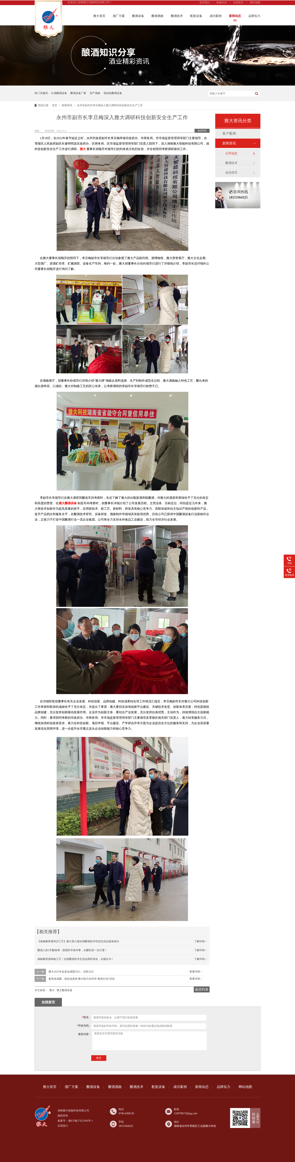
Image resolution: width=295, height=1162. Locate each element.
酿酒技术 (177, 15)
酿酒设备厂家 (78, 93)
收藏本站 (221, 2)
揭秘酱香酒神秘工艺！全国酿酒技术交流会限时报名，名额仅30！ (75, 959)
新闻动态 (235, 15)
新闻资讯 (67, 105)
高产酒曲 (95, 93)
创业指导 (231, 172)
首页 (55, 105)
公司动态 (231, 153)
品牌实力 (254, 15)
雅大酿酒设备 (64, 990)
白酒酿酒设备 (59, 93)
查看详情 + (195, 971)
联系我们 (205, 2)
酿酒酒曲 (157, 15)
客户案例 (229, 133)
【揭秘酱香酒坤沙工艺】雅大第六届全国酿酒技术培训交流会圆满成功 (78, 941)
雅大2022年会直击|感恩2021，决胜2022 (71, 971)
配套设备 (196, 15)
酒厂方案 (119, 15)
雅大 (52, 990)
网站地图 (255, 2)
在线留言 (238, 2)
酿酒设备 (138, 15)
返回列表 (202, 130)
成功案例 (216, 15)
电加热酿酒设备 (113, 93)
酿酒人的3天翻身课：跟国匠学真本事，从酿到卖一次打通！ (72, 950)
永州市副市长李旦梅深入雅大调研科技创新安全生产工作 (110, 105)
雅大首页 (99, 15)
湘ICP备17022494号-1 (80, 1120)
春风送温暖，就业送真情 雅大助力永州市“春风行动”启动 (82, 978)
